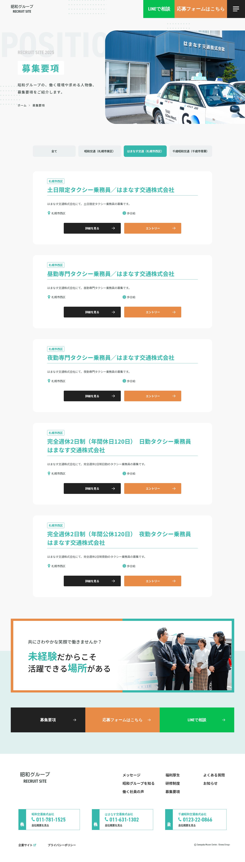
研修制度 (172, 783)
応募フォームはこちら (201, 9)
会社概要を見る (40, 825)
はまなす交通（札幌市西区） (145, 151)
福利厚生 (172, 775)
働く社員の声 (133, 791)
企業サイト (25, 845)
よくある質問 (214, 775)
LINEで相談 (159, 9)
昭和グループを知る (138, 783)
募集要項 (172, 791)
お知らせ (210, 783)
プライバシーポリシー (62, 845)
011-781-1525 (51, 819)
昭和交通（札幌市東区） (99, 151)
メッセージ (131, 775)
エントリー (153, 228)
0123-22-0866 (197, 819)
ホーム (22, 105)
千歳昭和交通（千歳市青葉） (190, 151)
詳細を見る (92, 228)
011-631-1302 (124, 819)
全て (54, 151)
